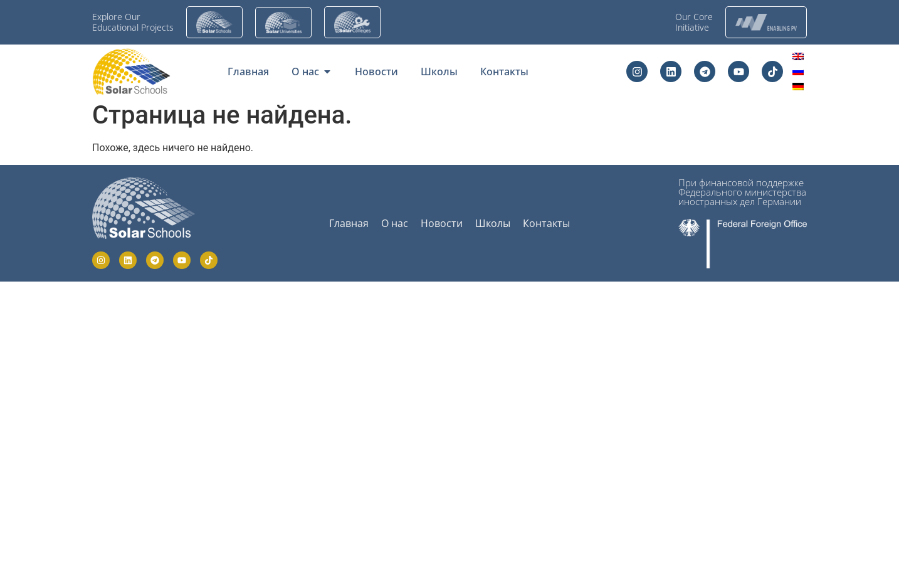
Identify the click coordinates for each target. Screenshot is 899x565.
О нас (394, 223)
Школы (492, 223)
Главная (349, 223)
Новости (442, 223)
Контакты (546, 223)
